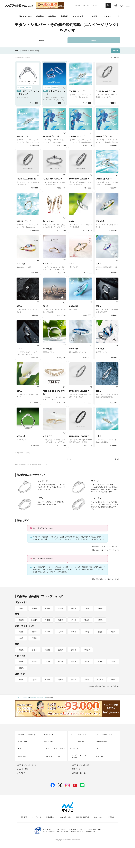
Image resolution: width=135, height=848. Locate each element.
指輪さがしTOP (25, 16)
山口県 (47, 661)
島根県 (73, 661)
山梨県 (21, 632)
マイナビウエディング (22, 697)
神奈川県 (34, 620)
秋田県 (73, 608)
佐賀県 (34, 680)
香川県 (100, 661)
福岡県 (21, 680)
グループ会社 (98, 817)
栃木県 (73, 620)
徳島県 (86, 661)
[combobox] (89, 5)
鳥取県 (60, 661)
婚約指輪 (52, 16)
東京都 (21, 620)
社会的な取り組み (65, 817)
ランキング (106, 16)
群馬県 (100, 620)
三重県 (34, 638)
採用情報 (111, 817)
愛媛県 (113, 661)
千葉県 (47, 620)
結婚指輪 (40, 16)
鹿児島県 (100, 680)
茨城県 (86, 620)
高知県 (21, 668)
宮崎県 (86, 680)
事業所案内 (50, 817)
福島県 (100, 608)
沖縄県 (113, 680)
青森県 (34, 608)
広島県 (34, 661)
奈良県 (73, 650)
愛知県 (113, 632)
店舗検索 (64, 16)
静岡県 (100, 632)
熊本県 (60, 680)
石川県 (60, 632)
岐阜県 (21, 638)
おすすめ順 (115, 57)
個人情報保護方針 (82, 817)
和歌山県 (87, 650)
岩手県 (47, 608)
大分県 (73, 680)
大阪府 (47, 650)
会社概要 (24, 817)
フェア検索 (92, 16)
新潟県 (34, 632)
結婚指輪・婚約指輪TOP (38, 697)
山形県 (86, 608)
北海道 (21, 608)
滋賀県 (21, 650)
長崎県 (47, 680)
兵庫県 (60, 650)
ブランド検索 (77, 16)
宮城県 (60, 608)
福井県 (73, 632)
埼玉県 (60, 620)
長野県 (86, 632)
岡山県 (21, 661)
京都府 (34, 650)
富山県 (47, 632)
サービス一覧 (36, 817)
